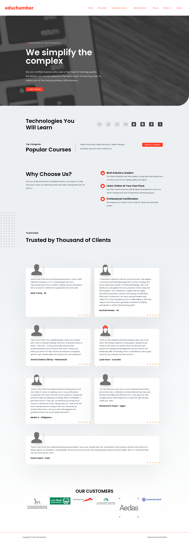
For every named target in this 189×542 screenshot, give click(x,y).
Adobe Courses (144, 8)
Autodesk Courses (124, 8)
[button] (35, 89)
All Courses (109, 8)
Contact (180, 8)
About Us (169, 8)
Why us (159, 8)
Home (98, 8)
